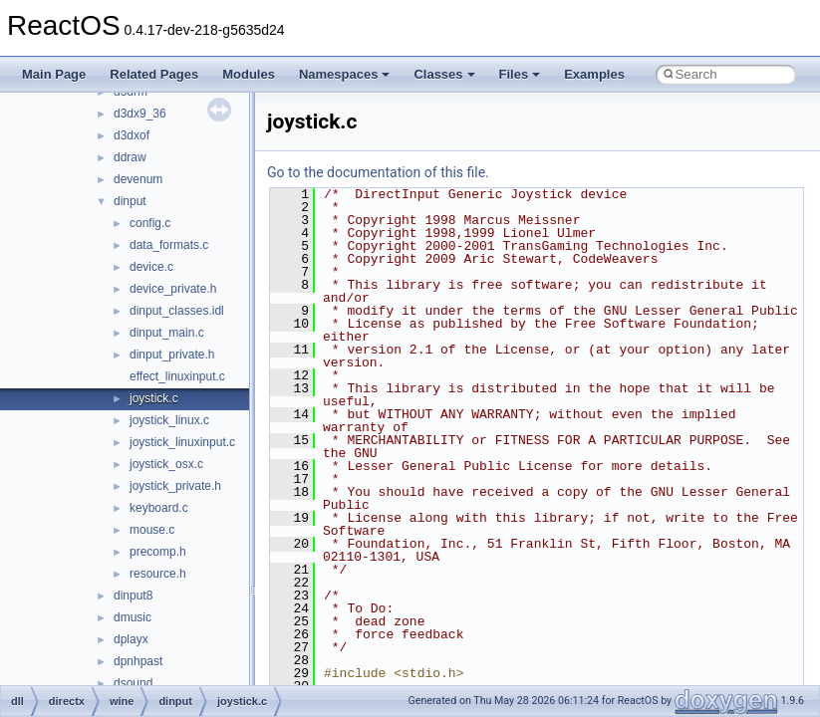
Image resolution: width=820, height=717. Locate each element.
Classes (443, 74)
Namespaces (345, 74)
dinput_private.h (172, 354)
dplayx (131, 639)
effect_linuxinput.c (177, 376)
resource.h (158, 574)
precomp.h (158, 552)
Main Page (54, 74)
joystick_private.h (175, 486)
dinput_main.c (167, 333)
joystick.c (154, 398)
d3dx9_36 (140, 113)
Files (520, 74)
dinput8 (133, 595)
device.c (151, 267)
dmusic (132, 617)
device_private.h (173, 289)
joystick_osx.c (166, 464)
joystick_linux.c (169, 420)
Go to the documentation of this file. (378, 172)
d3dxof (131, 135)
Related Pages (154, 74)
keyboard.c (159, 508)
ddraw (130, 157)
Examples (594, 74)
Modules (248, 74)
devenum (138, 179)
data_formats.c (169, 245)
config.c (150, 223)
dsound (133, 683)
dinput (130, 201)
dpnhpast (138, 661)
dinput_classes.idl (177, 311)
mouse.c (152, 530)
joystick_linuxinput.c (182, 442)
